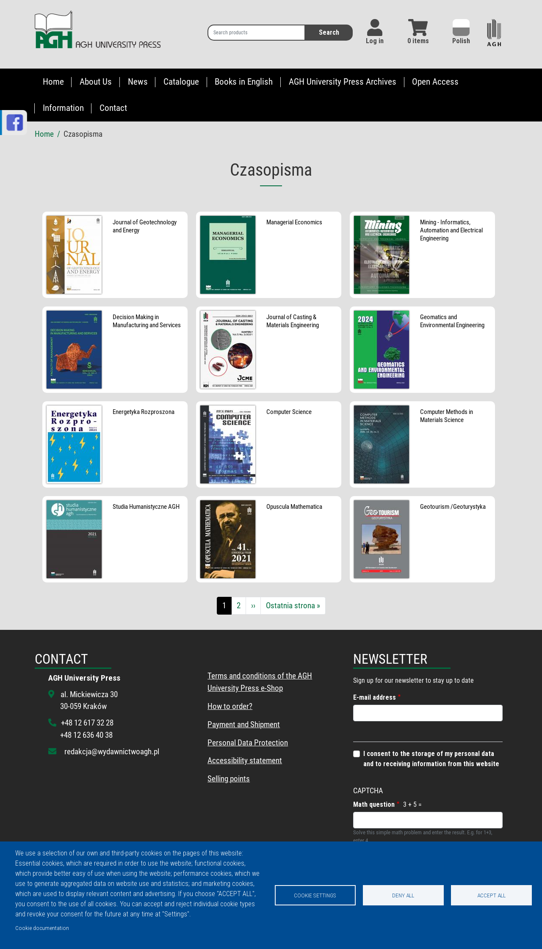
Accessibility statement (244, 760)
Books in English (244, 82)
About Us (96, 82)
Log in (375, 41)
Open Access (435, 82)
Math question (374, 804)
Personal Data (229, 743)
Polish (461, 32)
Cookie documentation (42, 927)
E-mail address (374, 697)
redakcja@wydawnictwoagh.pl (111, 751)
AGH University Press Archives (342, 82)
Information (63, 108)
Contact (113, 108)
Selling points (228, 778)
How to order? (229, 706)
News (138, 82)
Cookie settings (315, 895)
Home (53, 82)
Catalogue (181, 82)
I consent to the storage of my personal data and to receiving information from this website (431, 759)
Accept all (491, 895)
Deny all (403, 895)
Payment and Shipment (243, 724)
